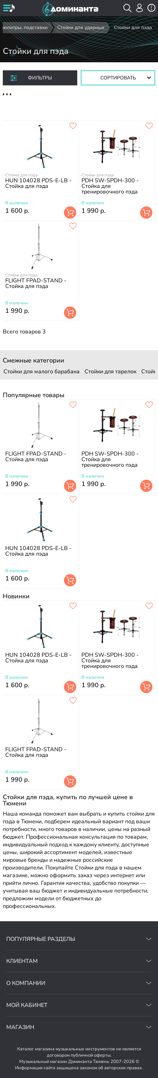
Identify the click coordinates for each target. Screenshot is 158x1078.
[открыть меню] (8, 8)
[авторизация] (139, 7)
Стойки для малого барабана (41, 371)
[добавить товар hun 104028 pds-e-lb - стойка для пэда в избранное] (73, 126)
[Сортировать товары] (118, 77)
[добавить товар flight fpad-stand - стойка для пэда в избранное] (73, 226)
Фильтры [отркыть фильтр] (40, 78)
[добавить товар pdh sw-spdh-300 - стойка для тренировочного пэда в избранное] (149, 126)
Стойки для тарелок (110, 371)
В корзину (70, 212)
